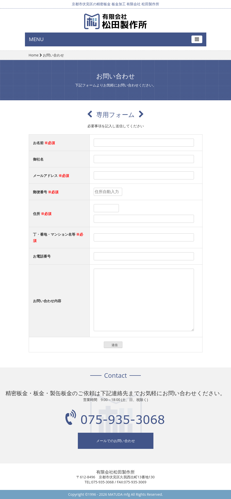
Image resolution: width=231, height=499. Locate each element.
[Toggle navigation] (196, 39)
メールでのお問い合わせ (115, 442)
